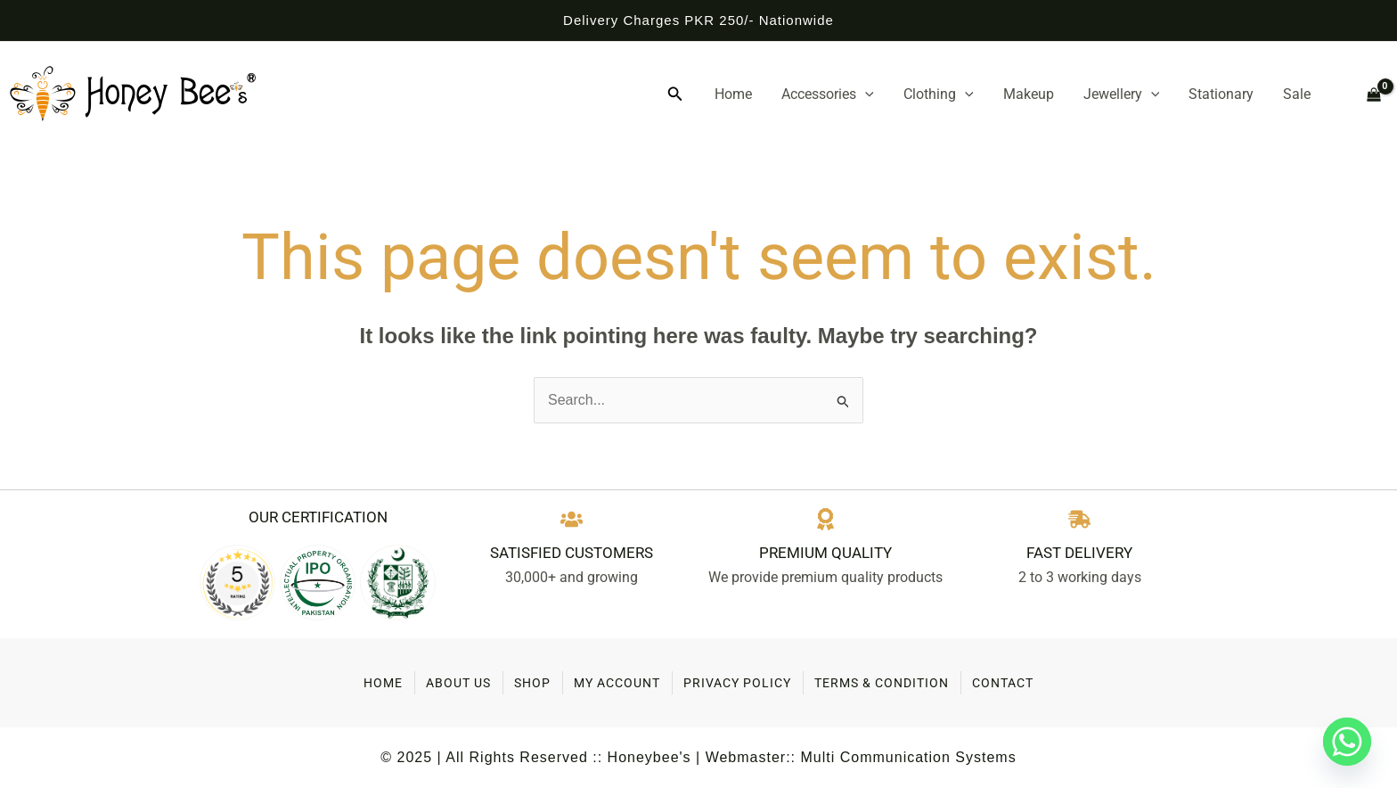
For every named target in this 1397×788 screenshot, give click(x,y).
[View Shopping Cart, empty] (1366, 95)
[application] (898, 94)
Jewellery (1136, 94)
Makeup (1049, 94)
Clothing (965, 94)
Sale (1298, 94)
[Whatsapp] (1347, 742)
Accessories (860, 94)
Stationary (1229, 94)
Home (772, 94)
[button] (719, 94)
